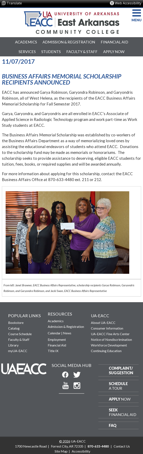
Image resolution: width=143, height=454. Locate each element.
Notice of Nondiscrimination (111, 339)
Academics (26, 42)
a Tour (118, 386)
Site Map (61, 451)
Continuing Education (106, 351)
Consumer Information (107, 328)
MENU (137, 15)
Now (119, 399)
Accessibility (81, 451)
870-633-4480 (98, 446)
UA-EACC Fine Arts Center (110, 334)
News (67, 333)
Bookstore (16, 323)
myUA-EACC (17, 351)
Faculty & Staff (82, 51)
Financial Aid (114, 42)
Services (27, 51)
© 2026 (64, 441)
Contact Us (122, 446)
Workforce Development (109, 345)
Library (13, 345)
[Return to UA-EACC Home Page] (71, 21)
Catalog (14, 328)
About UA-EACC (103, 323)
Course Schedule (20, 334)
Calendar (54, 333)
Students (51, 51)
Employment (57, 339)
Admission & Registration (69, 42)
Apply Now (113, 51)
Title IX (53, 351)
